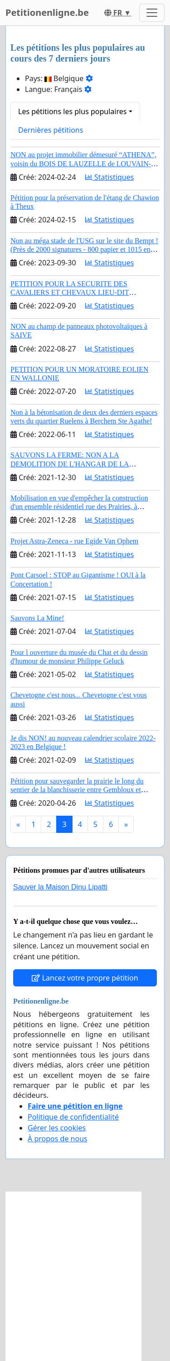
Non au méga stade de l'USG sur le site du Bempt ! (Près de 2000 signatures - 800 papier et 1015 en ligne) (84, 249)
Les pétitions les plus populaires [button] (72, 111)
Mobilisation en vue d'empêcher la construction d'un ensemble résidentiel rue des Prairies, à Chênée (79, 506)
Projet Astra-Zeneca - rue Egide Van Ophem (74, 541)
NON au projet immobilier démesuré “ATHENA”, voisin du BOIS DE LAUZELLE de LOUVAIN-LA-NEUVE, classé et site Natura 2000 (83, 163)
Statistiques (109, 177)
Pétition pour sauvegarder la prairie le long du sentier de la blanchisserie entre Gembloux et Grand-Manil (77, 789)
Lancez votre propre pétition (85, 978)
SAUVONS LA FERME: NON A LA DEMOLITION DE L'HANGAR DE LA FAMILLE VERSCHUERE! (69, 463)
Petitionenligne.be (47, 12)
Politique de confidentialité (73, 1117)
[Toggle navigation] (152, 13)
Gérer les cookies (57, 1128)
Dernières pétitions (50, 130)
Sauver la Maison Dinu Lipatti (60, 887)
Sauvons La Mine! (37, 618)
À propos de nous (57, 1139)
